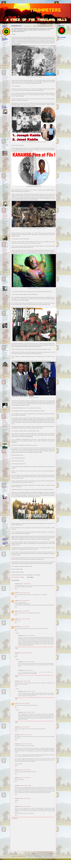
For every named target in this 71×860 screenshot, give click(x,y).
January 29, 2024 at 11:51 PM (28, 635)
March (3, 52)
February (4, 76)
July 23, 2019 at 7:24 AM (24, 626)
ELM (16, 703)
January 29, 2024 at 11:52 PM (28, 691)
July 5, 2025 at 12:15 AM (28, 670)
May (3, 48)
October (3, 53)
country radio (60, 38)
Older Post (52, 853)
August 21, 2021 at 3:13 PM (25, 681)
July (3, 45)
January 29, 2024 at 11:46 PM (28, 712)
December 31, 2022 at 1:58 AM (26, 734)
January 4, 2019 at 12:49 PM (24, 618)
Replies (17, 633)
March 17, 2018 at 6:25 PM (25, 583)
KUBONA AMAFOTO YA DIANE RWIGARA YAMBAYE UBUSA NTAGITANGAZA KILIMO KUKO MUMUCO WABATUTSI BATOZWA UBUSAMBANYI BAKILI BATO (5, 123)
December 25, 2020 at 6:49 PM (26, 652)
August (3, 43)
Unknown (17, 592)
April (3, 50)
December (4, 80)
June (3, 47)
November (4, 65)
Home (33, 853)
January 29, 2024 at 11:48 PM (28, 661)
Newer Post (14, 853)
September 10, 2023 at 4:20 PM (26, 743)
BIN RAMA (17, 626)
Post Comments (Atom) (20, 856)
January (3, 78)
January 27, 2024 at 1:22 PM (25, 777)
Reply (16, 588)
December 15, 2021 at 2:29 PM (23, 703)
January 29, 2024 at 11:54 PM (25, 785)
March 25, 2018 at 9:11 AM (24, 592)
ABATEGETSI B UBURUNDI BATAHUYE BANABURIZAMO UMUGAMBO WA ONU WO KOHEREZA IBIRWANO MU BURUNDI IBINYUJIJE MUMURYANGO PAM (5, 336)
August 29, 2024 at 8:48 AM (25, 806)
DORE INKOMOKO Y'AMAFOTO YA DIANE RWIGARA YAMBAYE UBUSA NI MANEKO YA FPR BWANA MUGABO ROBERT (5, 213)
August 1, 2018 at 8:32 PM (24, 611)
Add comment (15, 818)
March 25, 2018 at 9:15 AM (24, 600)
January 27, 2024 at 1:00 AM (25, 769)
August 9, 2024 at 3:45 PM (25, 798)
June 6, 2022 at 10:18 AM (25, 726)
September (4, 42)
